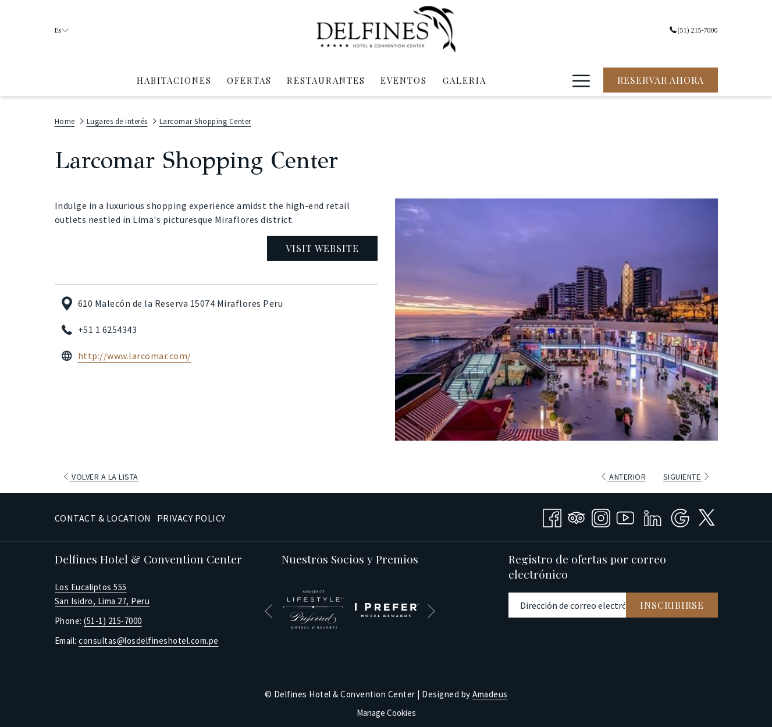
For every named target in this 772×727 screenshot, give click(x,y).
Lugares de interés (117, 118)
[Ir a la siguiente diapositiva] (431, 608)
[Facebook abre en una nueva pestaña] (552, 513)
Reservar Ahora (660, 78)
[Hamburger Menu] (581, 77)
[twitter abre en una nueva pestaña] (706, 512)
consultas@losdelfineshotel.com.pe (149, 637)
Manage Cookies (386, 709)
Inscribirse (672, 602)
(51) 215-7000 (694, 29)
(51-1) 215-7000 (113, 617)
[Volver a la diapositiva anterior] (268, 608)
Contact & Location (103, 515)
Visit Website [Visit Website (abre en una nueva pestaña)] (322, 245)
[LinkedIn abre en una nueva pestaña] (653, 513)
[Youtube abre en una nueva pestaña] (625, 513)
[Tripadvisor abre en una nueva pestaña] (576, 513)
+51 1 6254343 (107, 327)
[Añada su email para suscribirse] (567, 602)
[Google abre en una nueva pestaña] (680, 513)
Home (65, 118)
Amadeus (490, 691)
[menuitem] (174, 77)
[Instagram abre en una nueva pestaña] (601, 513)
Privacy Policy (191, 515)
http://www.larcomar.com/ (134, 353)
